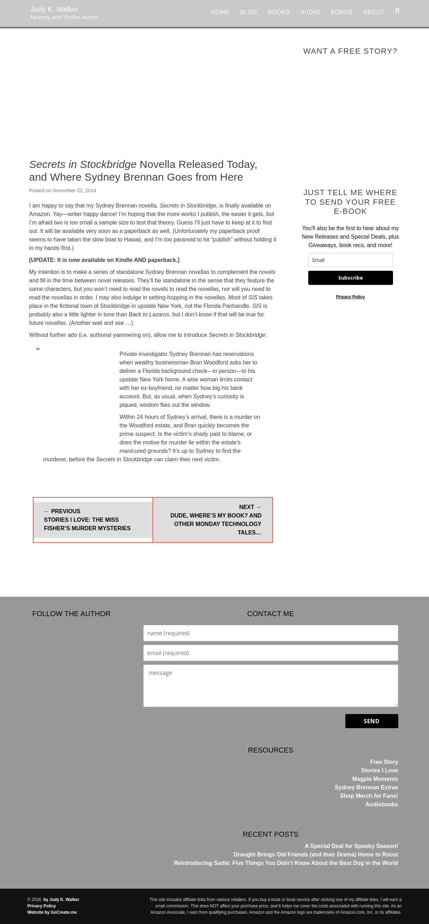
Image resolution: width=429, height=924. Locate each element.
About (373, 12)
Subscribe (350, 277)
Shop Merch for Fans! (369, 796)
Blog (248, 12)
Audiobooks (381, 804)
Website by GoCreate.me (52, 912)
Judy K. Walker (63, 10)
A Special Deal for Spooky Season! (351, 846)
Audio (310, 12)
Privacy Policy (350, 296)
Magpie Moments (375, 779)
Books (279, 12)
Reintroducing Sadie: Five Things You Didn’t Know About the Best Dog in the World (286, 863)
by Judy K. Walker (61, 899)
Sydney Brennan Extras (366, 787)
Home (220, 12)
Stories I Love (379, 770)
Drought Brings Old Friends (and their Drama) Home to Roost (316, 855)
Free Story (384, 762)
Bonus (341, 12)
